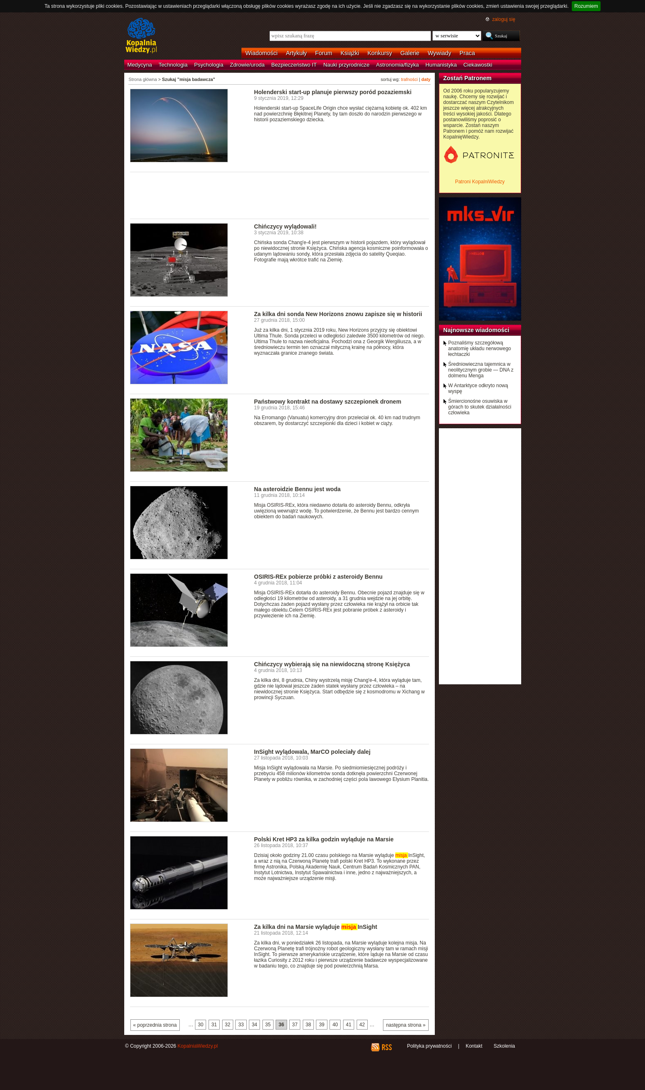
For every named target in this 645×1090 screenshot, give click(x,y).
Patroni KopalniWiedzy (480, 182)
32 (227, 1025)
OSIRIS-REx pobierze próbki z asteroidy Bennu (318, 576)
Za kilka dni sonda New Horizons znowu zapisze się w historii (338, 314)
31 (214, 1025)
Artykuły (296, 53)
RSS (386, 1047)
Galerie (409, 53)
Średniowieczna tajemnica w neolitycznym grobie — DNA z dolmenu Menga (481, 370)
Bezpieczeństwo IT (294, 65)
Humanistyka (441, 65)
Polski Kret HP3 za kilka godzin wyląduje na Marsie (324, 839)
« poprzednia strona (155, 1025)
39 (321, 1025)
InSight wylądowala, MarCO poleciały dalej (312, 751)
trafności (409, 79)
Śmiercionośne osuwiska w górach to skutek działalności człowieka (479, 407)
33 (241, 1025)
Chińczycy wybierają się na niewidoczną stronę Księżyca (332, 664)
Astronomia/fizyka (397, 65)
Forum (323, 53)
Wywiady (439, 53)
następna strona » (405, 1025)
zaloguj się (503, 19)
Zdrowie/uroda (247, 65)
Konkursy (379, 53)
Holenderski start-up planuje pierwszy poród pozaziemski (333, 92)
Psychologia (208, 65)
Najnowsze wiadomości (476, 330)
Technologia (173, 65)
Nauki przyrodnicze (346, 65)
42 (362, 1025)
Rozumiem (586, 6)
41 (348, 1025)
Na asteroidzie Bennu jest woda (297, 489)
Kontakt (474, 1046)
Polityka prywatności (429, 1046)
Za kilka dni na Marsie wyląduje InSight (315, 927)
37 (294, 1025)
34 (254, 1025)
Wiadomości (262, 53)
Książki (350, 53)
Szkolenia (504, 1046)
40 (335, 1025)
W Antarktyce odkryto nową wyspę (478, 388)
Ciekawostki (478, 65)
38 (308, 1025)
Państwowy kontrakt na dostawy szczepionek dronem (327, 401)
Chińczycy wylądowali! (285, 226)
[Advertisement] (279, 194)
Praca (467, 53)
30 (200, 1025)
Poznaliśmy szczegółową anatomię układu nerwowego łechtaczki (479, 348)
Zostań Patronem (467, 78)
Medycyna (140, 65)
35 (268, 1025)
